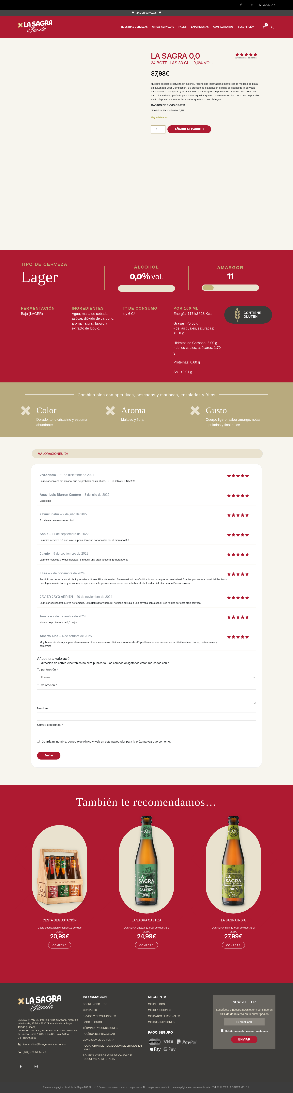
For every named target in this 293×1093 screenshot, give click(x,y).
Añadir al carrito (189, 129)
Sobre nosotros (95, 1004)
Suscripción (243, 26)
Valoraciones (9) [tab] (53, 454)
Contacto (90, 1009)
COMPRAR (60, 945)
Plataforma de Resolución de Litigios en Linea (112, 1047)
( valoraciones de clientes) (246, 58)
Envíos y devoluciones (99, 1016)
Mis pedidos (156, 1004)
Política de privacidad (99, 1033)
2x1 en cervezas (146, 12)
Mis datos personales (164, 1016)
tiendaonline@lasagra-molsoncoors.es (44, 1044)
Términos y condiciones (100, 1027)
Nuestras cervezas (131, 26)
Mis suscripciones (161, 1022)
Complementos (221, 26)
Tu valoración (47, 685)
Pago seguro (92, 1022)
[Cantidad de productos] (158, 129)
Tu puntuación (47, 669)
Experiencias (197, 26)
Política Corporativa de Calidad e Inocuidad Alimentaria (107, 1057)
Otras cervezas (160, 26)
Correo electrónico (50, 724)
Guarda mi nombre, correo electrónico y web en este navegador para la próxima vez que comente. (106, 741)
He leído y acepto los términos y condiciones (246, 1031)
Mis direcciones (159, 1009)
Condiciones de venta (98, 1039)
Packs (180, 26)
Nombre (43, 708)
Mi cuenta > (267, 4)
